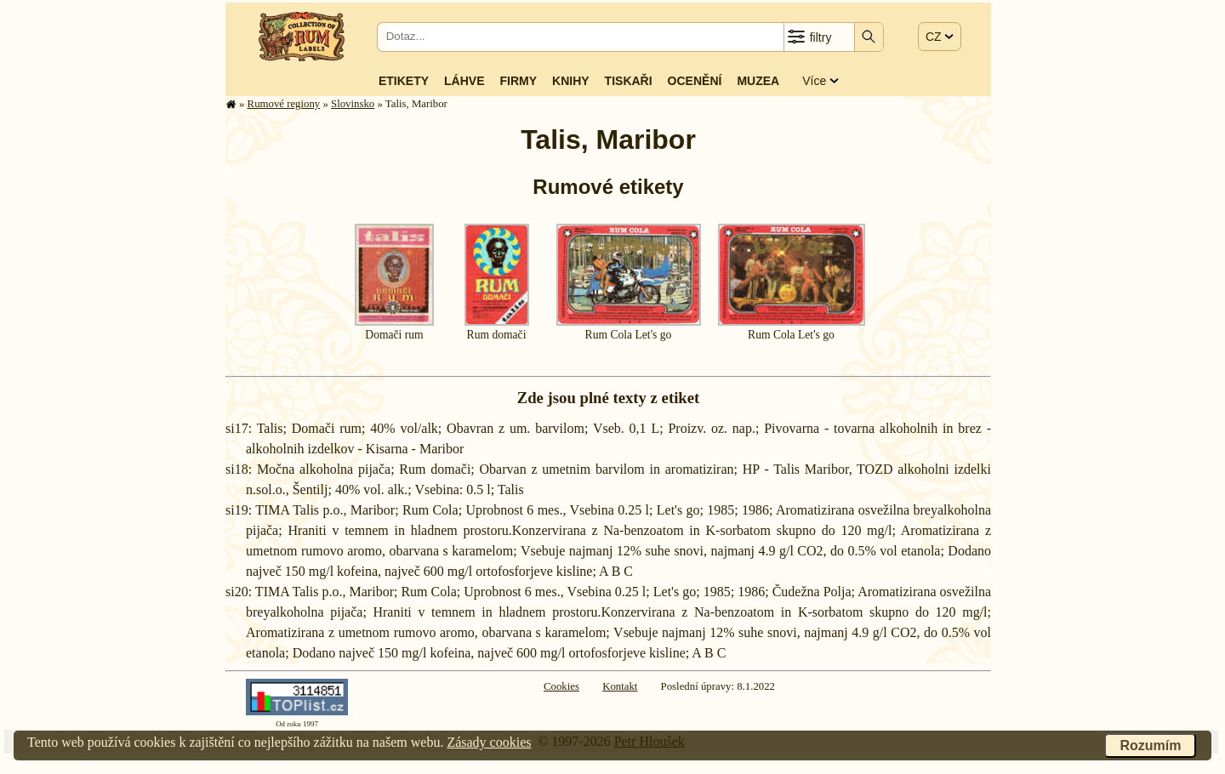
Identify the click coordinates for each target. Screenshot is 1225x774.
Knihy (571, 81)
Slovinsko (352, 104)
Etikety (404, 81)
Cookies (561, 686)
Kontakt (619, 686)
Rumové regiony (284, 104)
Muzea (758, 81)
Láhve (464, 81)
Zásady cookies (489, 742)
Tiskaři (628, 81)
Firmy (518, 81)
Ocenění (695, 81)
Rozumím (1150, 745)
